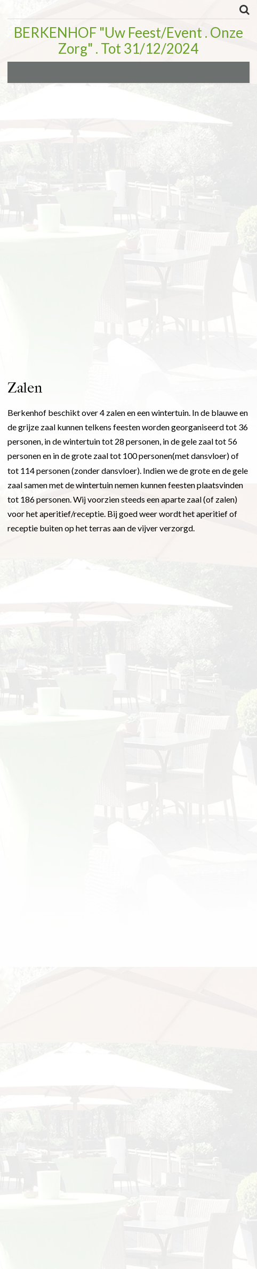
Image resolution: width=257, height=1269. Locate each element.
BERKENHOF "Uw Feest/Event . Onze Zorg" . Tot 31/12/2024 (128, 40)
